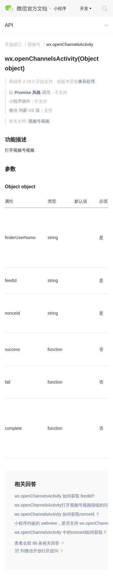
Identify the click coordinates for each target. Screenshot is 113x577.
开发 (84, 8)
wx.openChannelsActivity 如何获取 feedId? (54, 496)
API (9, 25)
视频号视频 (38, 121)
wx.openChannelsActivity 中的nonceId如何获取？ (60, 532)
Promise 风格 (27, 92)
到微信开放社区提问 (38, 550)
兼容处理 (86, 81)
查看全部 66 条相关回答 (39, 543)
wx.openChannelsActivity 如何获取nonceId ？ (57, 514)
